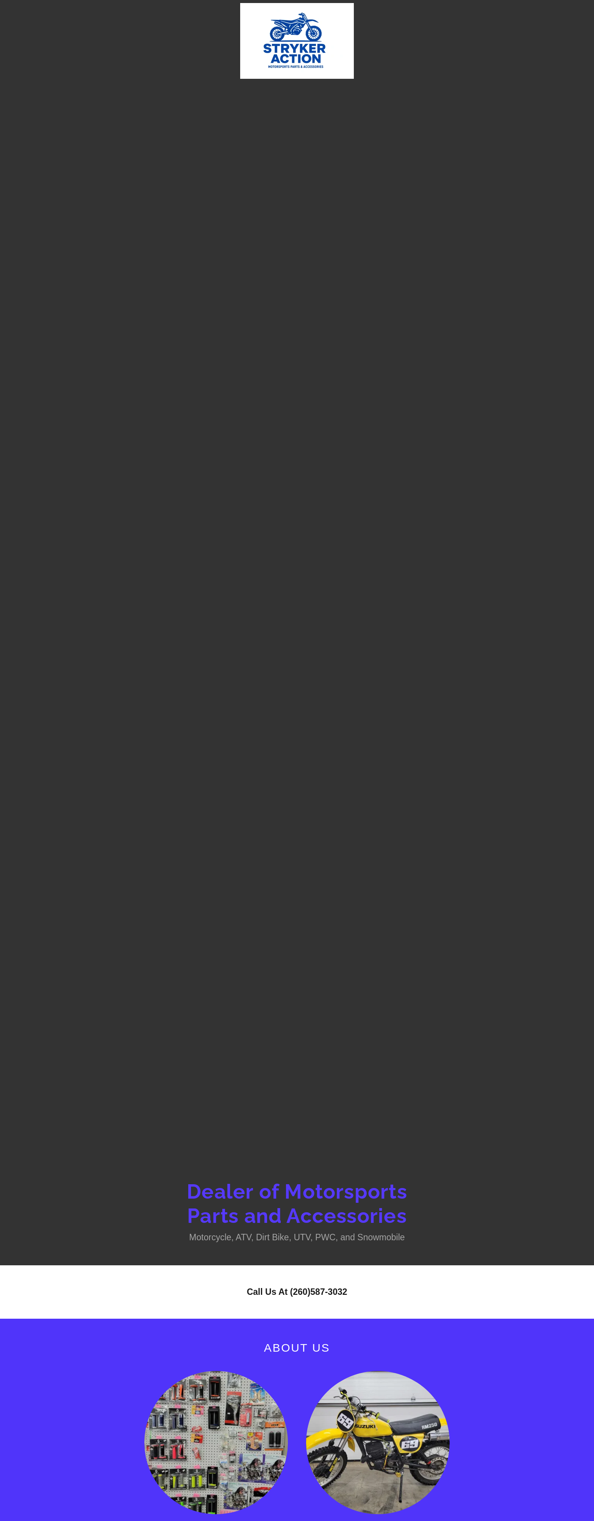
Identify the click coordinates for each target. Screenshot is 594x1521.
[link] (297, 7)
